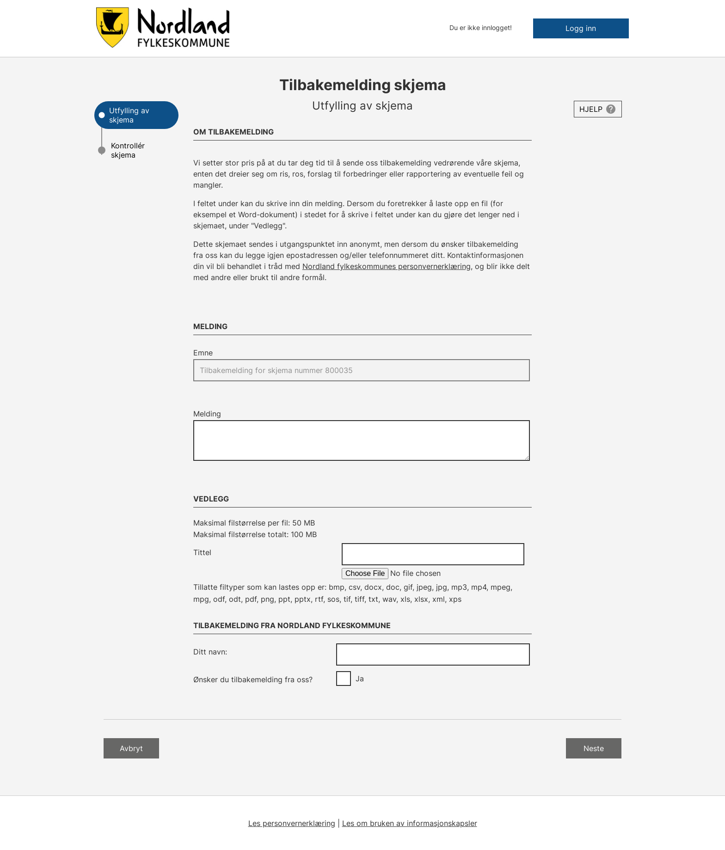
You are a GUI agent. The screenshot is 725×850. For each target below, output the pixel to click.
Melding (207, 413)
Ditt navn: (210, 651)
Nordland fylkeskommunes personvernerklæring (386, 266)
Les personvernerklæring (291, 823)
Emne (203, 352)
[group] (433, 678)
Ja (360, 678)
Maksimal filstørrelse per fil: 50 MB (254, 522)
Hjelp (590, 109)
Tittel (202, 552)
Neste (594, 748)
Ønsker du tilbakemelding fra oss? (253, 679)
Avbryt (131, 748)
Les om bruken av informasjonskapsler (409, 823)
